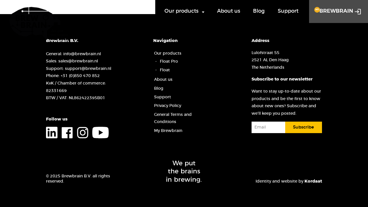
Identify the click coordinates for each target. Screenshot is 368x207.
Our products (181, 11)
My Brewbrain (168, 131)
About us (228, 11)
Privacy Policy (167, 105)
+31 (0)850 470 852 (80, 76)
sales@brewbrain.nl (78, 61)
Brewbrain (333, 10)
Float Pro (169, 61)
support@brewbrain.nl (88, 68)
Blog (259, 11)
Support (288, 11)
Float (165, 70)
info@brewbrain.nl (82, 54)
